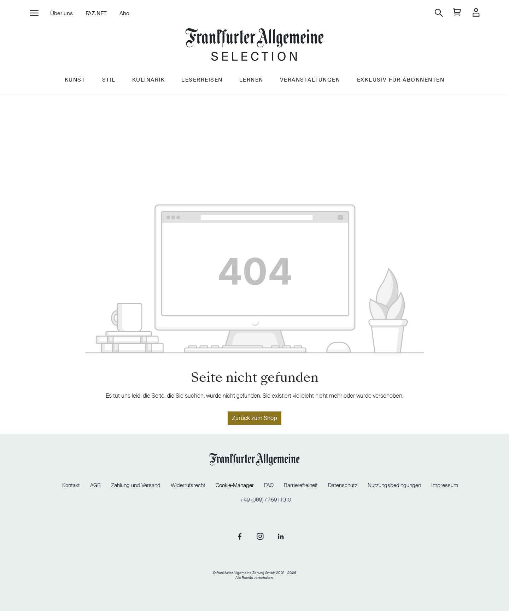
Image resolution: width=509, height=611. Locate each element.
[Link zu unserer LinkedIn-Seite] (281, 535)
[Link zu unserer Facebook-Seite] (240, 535)
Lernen (252, 83)
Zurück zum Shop (254, 418)
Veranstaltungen (311, 83)
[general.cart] (457, 13)
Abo (124, 13)
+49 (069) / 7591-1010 (265, 499)
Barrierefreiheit (304, 484)
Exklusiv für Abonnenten (401, 83)
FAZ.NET (95, 13)
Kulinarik (148, 83)
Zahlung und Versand (131, 484)
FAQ (270, 484)
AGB (88, 484)
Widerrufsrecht (185, 484)
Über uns (61, 13)
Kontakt (62, 484)
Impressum (453, 484)
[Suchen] (439, 12)
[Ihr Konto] (476, 13)
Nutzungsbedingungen (401, 484)
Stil (108, 83)
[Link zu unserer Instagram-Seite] (260, 535)
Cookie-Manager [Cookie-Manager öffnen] (234, 484)
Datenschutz (347, 484)
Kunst (74, 83)
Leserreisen (202, 83)
